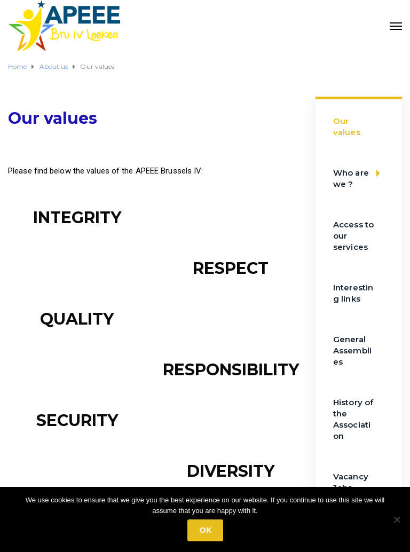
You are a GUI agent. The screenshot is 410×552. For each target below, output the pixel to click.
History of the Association (353, 419)
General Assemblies (352, 350)
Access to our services (353, 235)
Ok (205, 530)
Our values (346, 126)
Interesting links (353, 293)
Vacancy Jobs (350, 482)
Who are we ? (360, 173)
